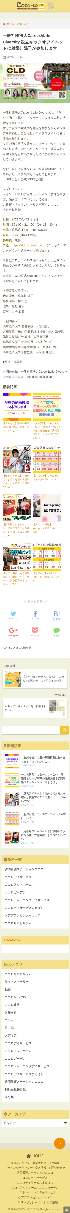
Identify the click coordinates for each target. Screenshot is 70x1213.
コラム (9, 1020)
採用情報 (54, 1162)
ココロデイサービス (18, 877)
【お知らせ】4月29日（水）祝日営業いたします (46, 577)
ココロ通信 (12, 1004)
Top (66, 1210)
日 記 (9, 1027)
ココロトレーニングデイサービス (27, 900)
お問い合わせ (57, 1167)
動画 (8, 989)
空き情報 (40, 1167)
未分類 (9, 1097)
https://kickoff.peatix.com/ (28, 245)
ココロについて (20, 1162)
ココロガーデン (15, 892)
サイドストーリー (17, 981)
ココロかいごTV (15, 997)
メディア (11, 1035)
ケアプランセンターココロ (23, 915)
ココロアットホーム (18, 884)
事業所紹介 (39, 1162)
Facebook (12, 940)
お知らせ (25, 647)
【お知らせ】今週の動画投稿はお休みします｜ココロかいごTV (16, 427)
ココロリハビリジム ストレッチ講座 (35, 1202)
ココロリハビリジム (18, 923)
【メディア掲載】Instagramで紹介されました (46, 528)
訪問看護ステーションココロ (24, 869)
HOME (35, 1155)
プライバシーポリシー (19, 1167)
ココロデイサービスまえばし (24, 907)
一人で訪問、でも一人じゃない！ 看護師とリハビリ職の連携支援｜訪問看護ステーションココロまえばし (46, 430)
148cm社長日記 (15, 1089)
